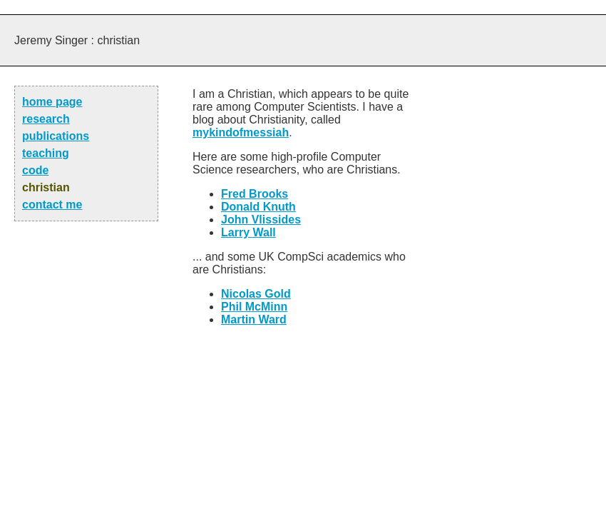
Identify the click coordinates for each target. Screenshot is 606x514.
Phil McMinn (254, 307)
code (35, 170)
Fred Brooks (254, 194)
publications (55, 136)
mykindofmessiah (240, 132)
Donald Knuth (258, 207)
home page (52, 102)
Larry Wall (248, 232)
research (46, 119)
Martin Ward (254, 319)
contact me (52, 204)
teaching (45, 153)
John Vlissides (261, 219)
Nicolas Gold (256, 294)
